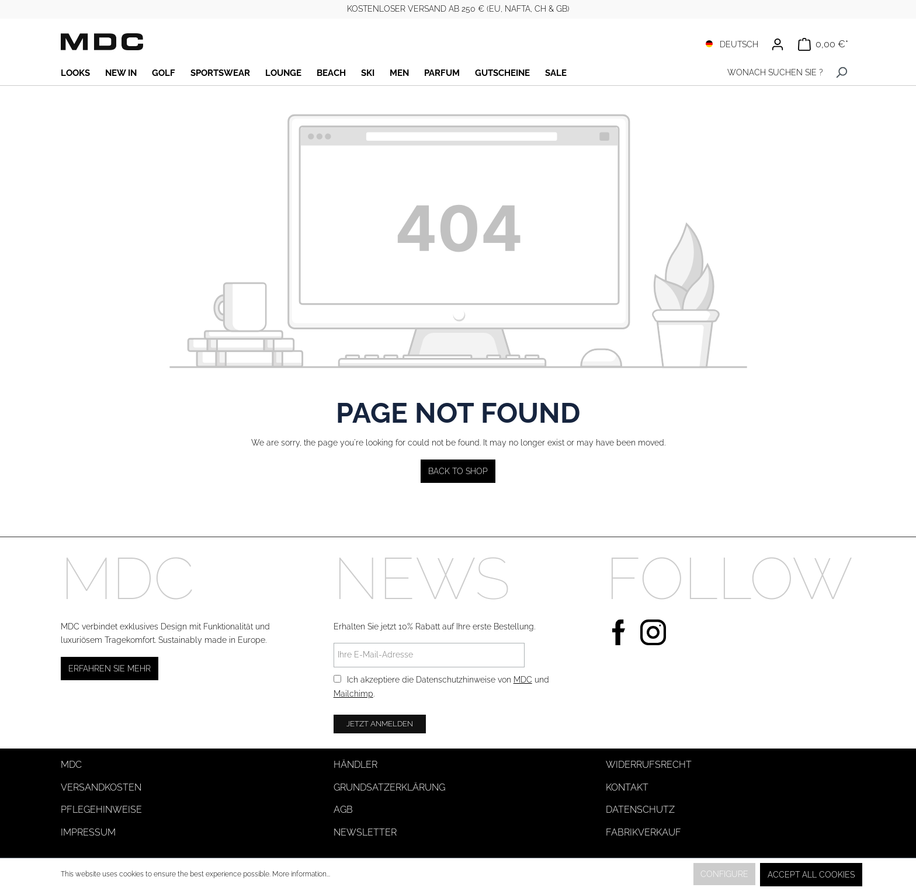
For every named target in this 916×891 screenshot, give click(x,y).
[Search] (841, 73)
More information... (301, 874)
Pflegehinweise (101, 809)
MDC (522, 679)
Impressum (88, 832)
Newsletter (365, 832)
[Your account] (777, 44)
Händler (355, 764)
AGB (343, 809)
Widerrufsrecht (649, 764)
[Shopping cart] (823, 44)
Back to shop (458, 471)
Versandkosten (101, 787)
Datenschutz (640, 809)
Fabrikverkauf (643, 832)
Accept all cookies (811, 874)
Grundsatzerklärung (389, 787)
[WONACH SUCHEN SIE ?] (772, 73)
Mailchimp (353, 693)
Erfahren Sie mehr (109, 668)
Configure (724, 874)
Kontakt (627, 787)
